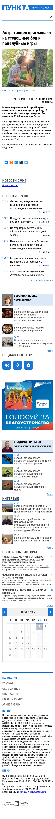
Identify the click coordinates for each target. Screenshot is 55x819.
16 (45, 638)
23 (45, 643)
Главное (7, 683)
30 (45, 649)
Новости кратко (12, 699)
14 (33, 638)
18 (16, 643)
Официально (10, 694)
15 (39, 638)
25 (16, 649)
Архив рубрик (11, 704)
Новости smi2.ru (10, 185)
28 (33, 649)
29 (39, 649)
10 (10, 638)
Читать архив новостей (41, 280)
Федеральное (11, 688)
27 (27, 649)
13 (27, 638)
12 (22, 638)
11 (16, 638)
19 (22, 643)
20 (27, 643)
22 (39, 643)
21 (33, 643)
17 (10, 643)
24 (10, 649)
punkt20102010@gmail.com (33, 792)
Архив (50, 351)
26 (22, 649)
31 (10, 655)
